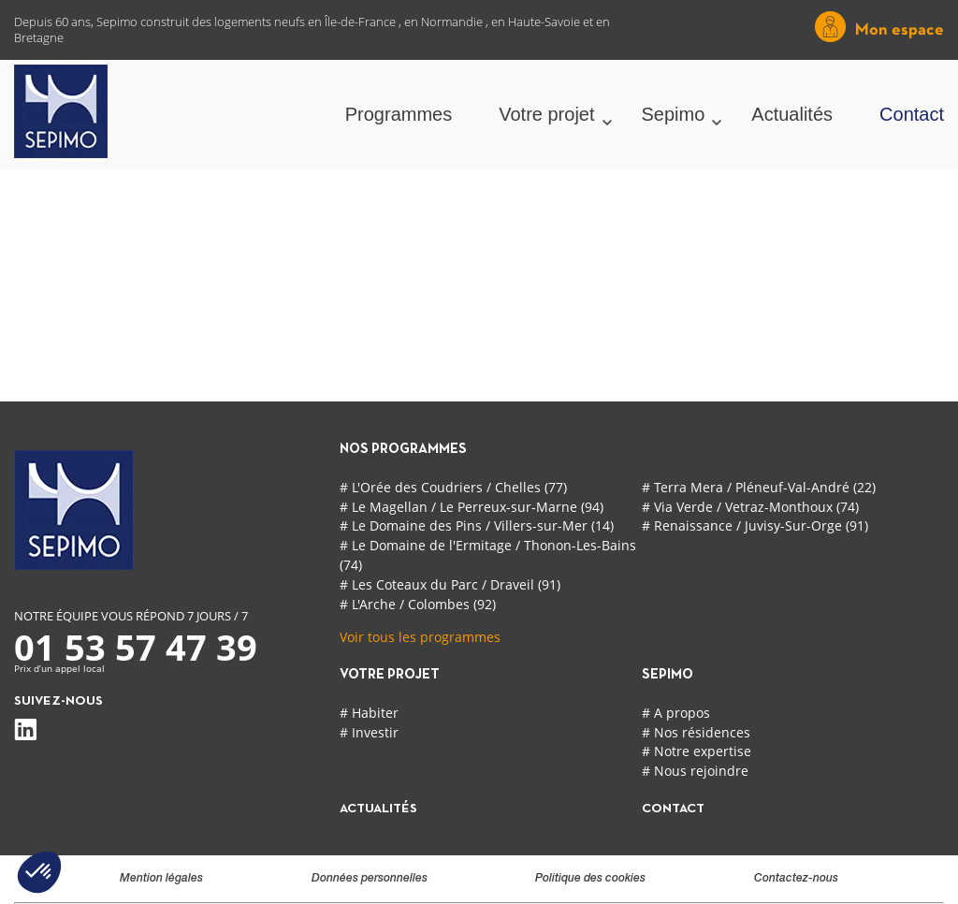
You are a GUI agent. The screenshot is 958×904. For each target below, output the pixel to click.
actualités (378, 809)
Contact (911, 114)
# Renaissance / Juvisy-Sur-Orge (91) (755, 525)
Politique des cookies (590, 878)
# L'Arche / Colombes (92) (418, 604)
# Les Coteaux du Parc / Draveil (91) (450, 584)
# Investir (369, 732)
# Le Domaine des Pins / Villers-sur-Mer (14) (477, 525)
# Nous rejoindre (695, 771)
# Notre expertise (696, 751)
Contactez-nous (796, 878)
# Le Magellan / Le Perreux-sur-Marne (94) (471, 507)
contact (673, 809)
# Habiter (369, 713)
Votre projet (546, 114)
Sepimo (673, 114)
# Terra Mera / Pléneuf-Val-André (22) (759, 487)
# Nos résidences (696, 732)
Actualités (792, 114)
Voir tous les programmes (420, 637)
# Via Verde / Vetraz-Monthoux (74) (750, 507)
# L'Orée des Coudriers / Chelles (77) (453, 487)
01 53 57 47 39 (135, 646)
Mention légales (161, 878)
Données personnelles (370, 878)
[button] (39, 872)
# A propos (676, 713)
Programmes (398, 114)
